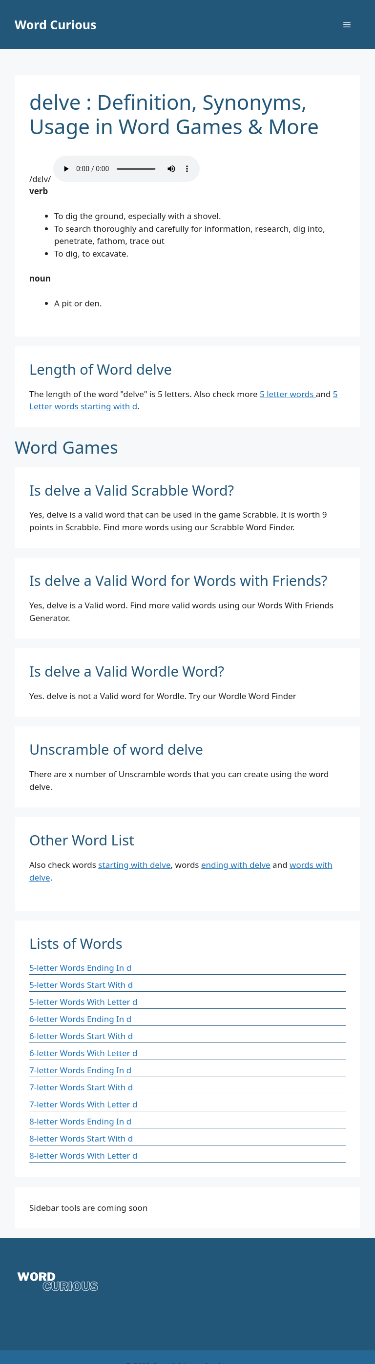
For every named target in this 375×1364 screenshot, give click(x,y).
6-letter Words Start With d (81, 1036)
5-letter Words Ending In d (80, 967)
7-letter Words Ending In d (80, 1070)
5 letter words (288, 394)
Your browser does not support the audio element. (126, 169)
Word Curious (56, 24)
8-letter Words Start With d (81, 1138)
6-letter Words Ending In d (80, 1018)
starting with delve (134, 864)
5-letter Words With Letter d (83, 1001)
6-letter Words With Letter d (83, 1053)
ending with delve (236, 864)
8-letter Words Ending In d (80, 1121)
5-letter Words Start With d (81, 984)
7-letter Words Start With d (81, 1087)
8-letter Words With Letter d (83, 1155)
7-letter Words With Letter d (83, 1104)
